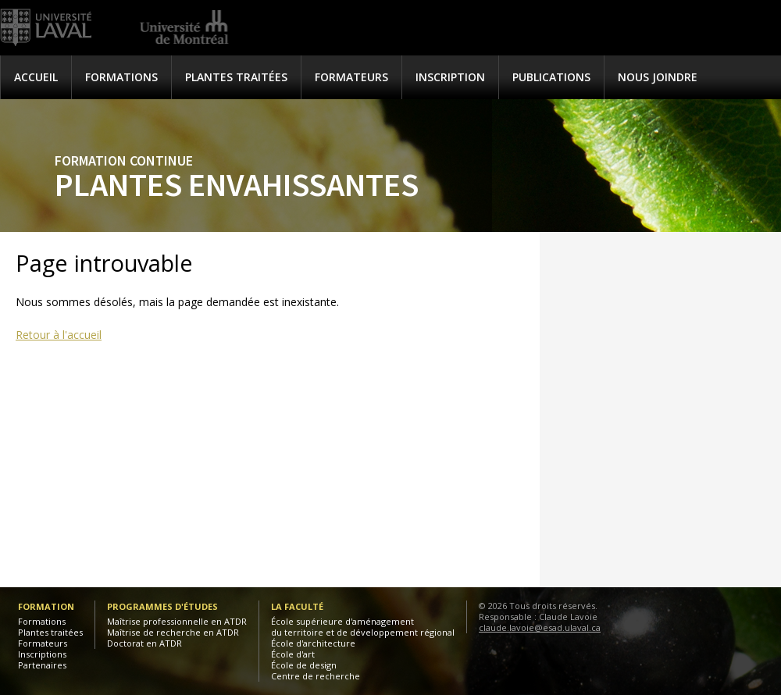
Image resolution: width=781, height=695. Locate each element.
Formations (121, 77)
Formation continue (124, 160)
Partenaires (42, 665)
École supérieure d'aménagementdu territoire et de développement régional (363, 626)
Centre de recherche (315, 676)
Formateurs (351, 77)
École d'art (293, 654)
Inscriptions (42, 654)
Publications (551, 77)
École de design (304, 665)
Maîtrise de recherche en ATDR (173, 632)
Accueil (36, 77)
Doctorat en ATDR (144, 643)
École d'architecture (313, 643)
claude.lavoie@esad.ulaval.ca (540, 627)
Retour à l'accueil (59, 334)
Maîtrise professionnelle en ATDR (177, 621)
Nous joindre (657, 77)
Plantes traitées (236, 77)
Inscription (450, 77)
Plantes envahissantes (237, 184)
